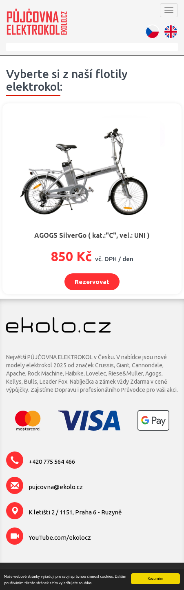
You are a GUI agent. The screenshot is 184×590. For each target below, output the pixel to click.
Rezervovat (92, 281)
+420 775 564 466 (52, 461)
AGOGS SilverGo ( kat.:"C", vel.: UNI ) (92, 235)
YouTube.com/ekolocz (60, 537)
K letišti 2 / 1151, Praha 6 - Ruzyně (75, 512)
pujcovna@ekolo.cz (56, 486)
